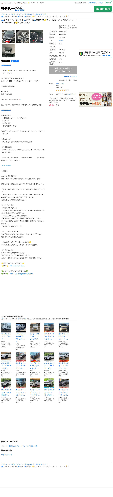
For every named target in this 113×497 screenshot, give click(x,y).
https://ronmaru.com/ (17, 266)
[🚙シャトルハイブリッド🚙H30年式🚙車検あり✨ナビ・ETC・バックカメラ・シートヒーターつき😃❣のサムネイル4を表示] (8, 51)
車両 (10, 446)
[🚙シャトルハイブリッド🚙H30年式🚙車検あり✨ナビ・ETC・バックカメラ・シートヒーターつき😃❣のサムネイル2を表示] (22, 37)
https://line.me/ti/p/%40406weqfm (21, 274)
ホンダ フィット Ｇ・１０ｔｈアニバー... (21, 360)
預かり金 (34, 446)
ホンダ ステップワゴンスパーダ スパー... (35, 387)
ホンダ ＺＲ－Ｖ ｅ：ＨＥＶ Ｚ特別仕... (6, 360)
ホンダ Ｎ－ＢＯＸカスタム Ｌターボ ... (35, 360)
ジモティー (4, 14)
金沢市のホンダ (41, 14)
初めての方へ (93, 3)
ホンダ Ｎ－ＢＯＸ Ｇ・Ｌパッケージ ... (64, 331)
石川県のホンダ (29, 14)
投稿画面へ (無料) (103, 9)
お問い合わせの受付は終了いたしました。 (63, 69)
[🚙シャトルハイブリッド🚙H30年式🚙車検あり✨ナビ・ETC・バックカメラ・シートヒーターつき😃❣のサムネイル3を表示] (37, 37)
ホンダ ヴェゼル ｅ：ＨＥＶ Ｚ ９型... (49, 360)
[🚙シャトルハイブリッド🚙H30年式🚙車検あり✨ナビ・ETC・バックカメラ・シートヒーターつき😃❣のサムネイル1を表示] (8, 37)
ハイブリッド (25, 446)
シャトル (4, 446)
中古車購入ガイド (70, 76)
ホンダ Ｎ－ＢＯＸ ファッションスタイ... (21, 387)
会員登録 (108, 3)
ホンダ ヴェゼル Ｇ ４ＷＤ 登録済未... (6, 387)
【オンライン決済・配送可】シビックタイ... (21, 333)
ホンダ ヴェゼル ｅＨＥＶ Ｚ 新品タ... (49, 387)
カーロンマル (60, 83)
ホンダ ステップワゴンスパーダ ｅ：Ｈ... (64, 387)
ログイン (100, 3)
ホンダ (19, 14)
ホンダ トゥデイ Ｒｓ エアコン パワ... (64, 360)
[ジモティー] (8, 9)
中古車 (13, 14)
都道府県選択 (19, 10)
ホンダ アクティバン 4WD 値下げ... (35, 331)
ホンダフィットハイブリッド (6, 331)
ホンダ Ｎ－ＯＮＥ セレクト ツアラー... (49, 331)
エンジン (16, 446)
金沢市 (61, 40)
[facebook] (15, 61)
